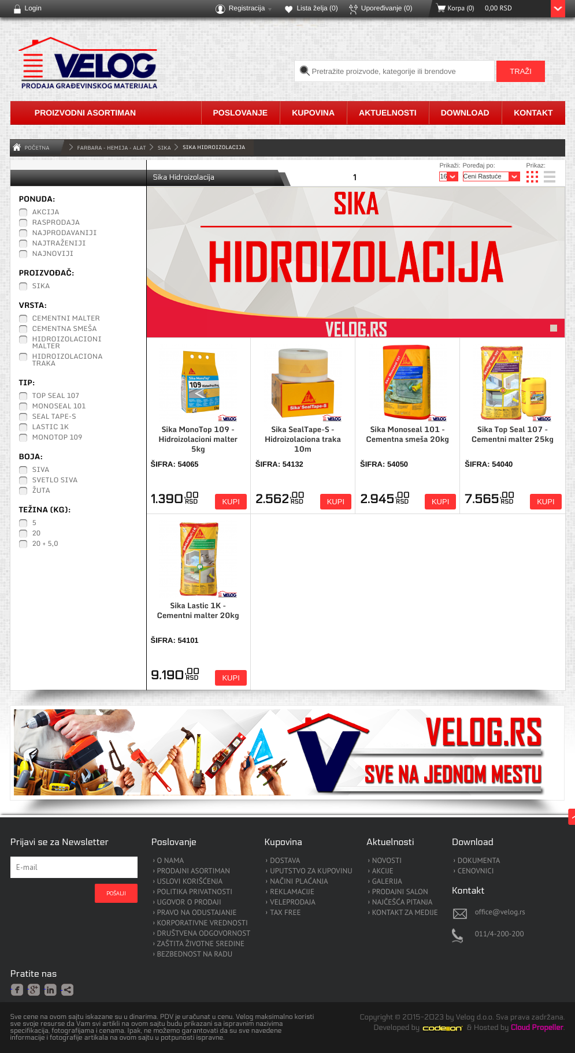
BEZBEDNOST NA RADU (195, 954)
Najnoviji (53, 254)
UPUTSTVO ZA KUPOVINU (311, 871)
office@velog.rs (500, 912)
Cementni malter (66, 318)
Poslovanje (240, 112)
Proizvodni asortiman (85, 112)
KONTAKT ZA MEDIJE (405, 913)
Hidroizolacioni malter (67, 343)
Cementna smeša (64, 329)
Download (465, 112)
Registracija (247, 8)
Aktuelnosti (388, 112)
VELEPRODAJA (293, 902)
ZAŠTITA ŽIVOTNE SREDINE (200, 944)
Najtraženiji (59, 243)
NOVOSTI (387, 861)
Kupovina (313, 112)
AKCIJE (383, 871)
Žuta (41, 491)
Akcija (46, 212)
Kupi (230, 501)
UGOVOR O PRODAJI (189, 902)
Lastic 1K (50, 427)
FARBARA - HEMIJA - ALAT (111, 147)
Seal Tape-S (54, 417)
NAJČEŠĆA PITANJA (402, 902)
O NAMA (170, 861)
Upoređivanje (387, 8)
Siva (41, 470)
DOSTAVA (285, 861)
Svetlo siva (55, 480)
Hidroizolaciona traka (67, 360)
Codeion (451, 1028)
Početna (37, 147)
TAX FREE (285, 913)
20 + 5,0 (45, 544)
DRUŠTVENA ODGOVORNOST (204, 933)
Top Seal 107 (56, 396)
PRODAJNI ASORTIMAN (193, 871)
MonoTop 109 (57, 437)
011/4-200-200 (499, 934)
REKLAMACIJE (292, 892)
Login (33, 8)
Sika (164, 147)
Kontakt (533, 112)
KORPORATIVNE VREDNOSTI (202, 923)
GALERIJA (387, 881)
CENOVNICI (476, 871)
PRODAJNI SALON (400, 892)
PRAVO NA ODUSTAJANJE (197, 913)
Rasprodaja (56, 222)
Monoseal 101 (59, 406)
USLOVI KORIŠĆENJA (190, 881)
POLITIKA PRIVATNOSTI (195, 892)
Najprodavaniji (64, 233)
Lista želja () (316, 8)
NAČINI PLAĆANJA (299, 881)
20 (36, 533)
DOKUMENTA (479, 861)
